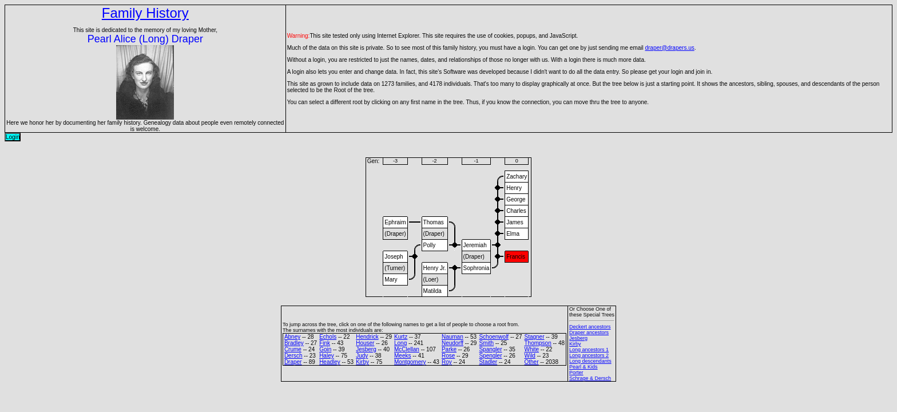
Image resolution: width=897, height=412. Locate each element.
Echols (327, 337)
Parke (449, 349)
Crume (292, 349)
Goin (325, 349)
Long (400, 343)
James (514, 222)
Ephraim (395, 222)
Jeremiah (475, 245)
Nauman (452, 337)
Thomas (433, 222)
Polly (429, 245)
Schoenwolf (494, 337)
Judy (362, 355)
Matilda (432, 291)
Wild (529, 355)
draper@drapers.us (669, 48)
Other (531, 362)
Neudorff (452, 343)
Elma (512, 234)
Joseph (393, 256)
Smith (486, 343)
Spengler (490, 355)
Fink (324, 343)
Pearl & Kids (583, 367)
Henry (514, 188)
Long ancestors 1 (589, 349)
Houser (365, 343)
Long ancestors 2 (589, 355)
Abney (292, 337)
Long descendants (590, 361)
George (515, 199)
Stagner (534, 337)
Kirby (362, 362)
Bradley (294, 343)
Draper (293, 362)
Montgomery (410, 362)
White (531, 349)
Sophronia (476, 268)
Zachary (516, 176)
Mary (390, 279)
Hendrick (367, 337)
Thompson (537, 343)
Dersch (293, 355)
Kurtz (400, 337)
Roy (447, 362)
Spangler (490, 349)
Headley (329, 362)
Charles (516, 211)
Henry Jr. (434, 268)
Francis (515, 256)
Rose (448, 355)
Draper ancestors (589, 332)
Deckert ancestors (590, 327)
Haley (326, 355)
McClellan (406, 349)
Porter (576, 372)
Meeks (402, 355)
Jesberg (366, 349)
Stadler (488, 362)
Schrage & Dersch (590, 378)
